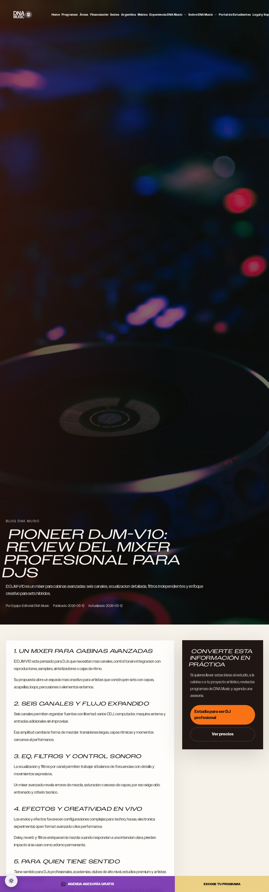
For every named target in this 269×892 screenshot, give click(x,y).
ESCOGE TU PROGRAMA (222, 884)
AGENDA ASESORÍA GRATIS (87, 884)
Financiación (99, 15)
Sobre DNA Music (202, 15)
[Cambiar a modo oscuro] (11, 880)
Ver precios (223, 734)
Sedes (114, 15)
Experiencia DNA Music (168, 15)
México (143, 15)
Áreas (84, 15)
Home (56, 15)
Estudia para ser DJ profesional (212, 715)
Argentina (128, 15)
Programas (70, 15)
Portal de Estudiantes (235, 15)
